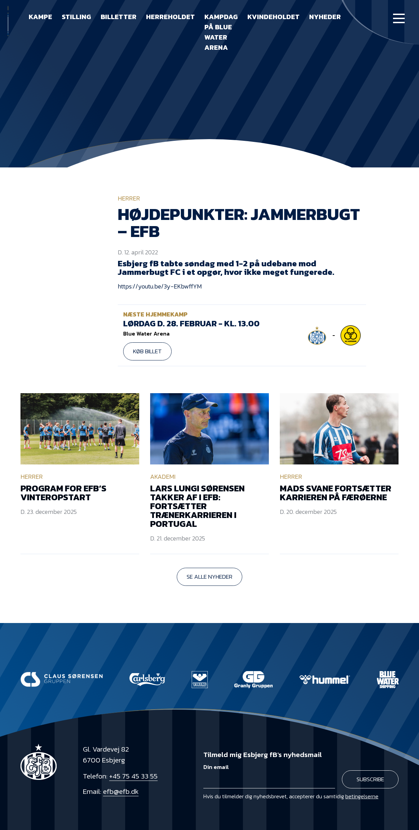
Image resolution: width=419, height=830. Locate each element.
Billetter (118, 17)
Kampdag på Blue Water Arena (221, 32)
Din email (216, 767)
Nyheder (325, 17)
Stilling (76, 17)
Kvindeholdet (273, 17)
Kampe (40, 17)
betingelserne (361, 796)
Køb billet (147, 351)
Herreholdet (170, 17)
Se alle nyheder (209, 576)
